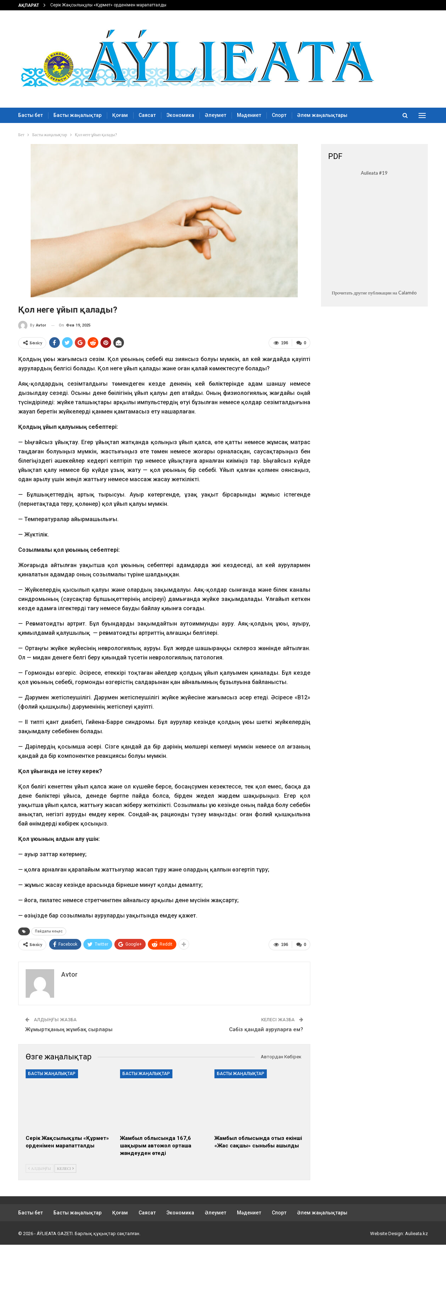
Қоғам (120, 115)
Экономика (180, 115)
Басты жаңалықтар (77, 115)
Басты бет (30, 115)
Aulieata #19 (374, 173)
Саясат (147, 115)
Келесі (65, 1168)
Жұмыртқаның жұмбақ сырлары (69, 1029)
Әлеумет (215, 115)
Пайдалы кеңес (49, 931)
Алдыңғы (39, 1168)
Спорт (279, 115)
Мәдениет (249, 115)
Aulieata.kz (416, 1233)
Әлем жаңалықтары (322, 115)
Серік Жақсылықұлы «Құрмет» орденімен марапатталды (108, 4)
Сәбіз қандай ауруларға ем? (266, 1029)
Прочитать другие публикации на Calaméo (374, 292)
